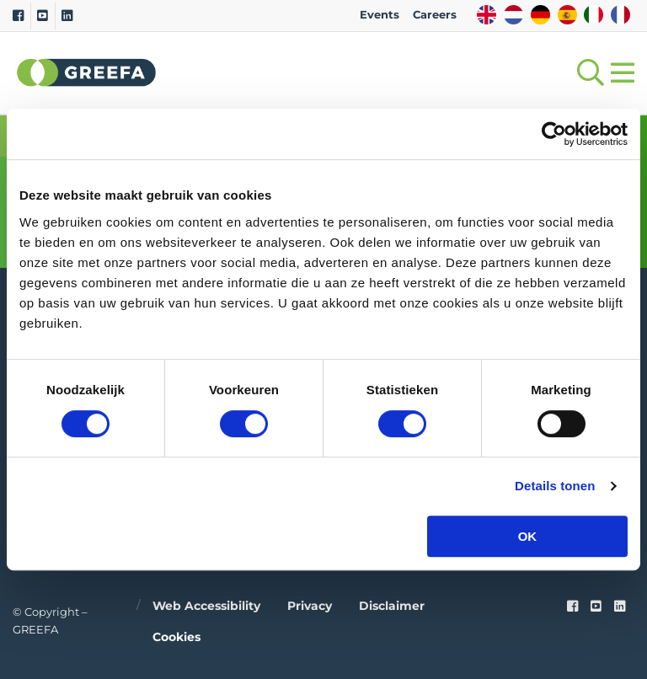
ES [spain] (567, 14)
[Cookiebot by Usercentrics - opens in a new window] (554, 134)
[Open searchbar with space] (587, 73)
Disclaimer (392, 605)
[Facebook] (18, 16)
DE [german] (540, 14)
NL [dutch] (513, 14)
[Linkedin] (66, 16)
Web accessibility (206, 605)
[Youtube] (42, 16)
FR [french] (620, 14)
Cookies (176, 636)
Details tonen (555, 486)
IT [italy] (593, 14)
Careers (435, 14)
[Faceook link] (572, 606)
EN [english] (486, 14)
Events (379, 14)
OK (527, 536)
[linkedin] (619, 606)
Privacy (309, 605)
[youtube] (596, 606)
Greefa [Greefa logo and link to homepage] (87, 72)
